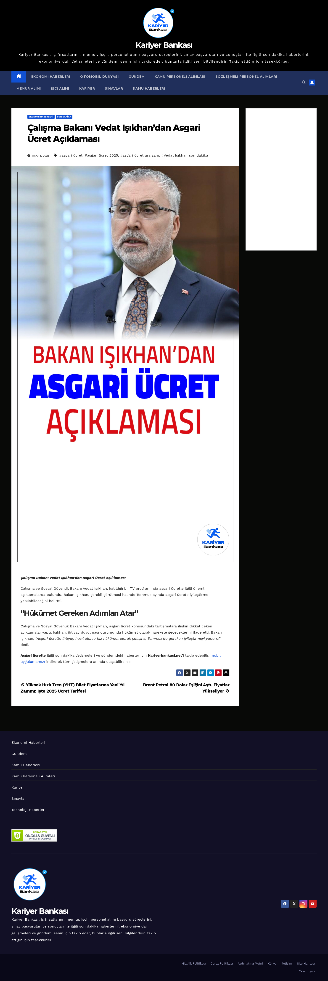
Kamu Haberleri (149, 88)
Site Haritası (306, 963)
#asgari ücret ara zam (139, 155)
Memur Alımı (28, 88)
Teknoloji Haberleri (28, 810)
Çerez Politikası (222, 963)
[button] (304, 82)
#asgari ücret (70, 155)
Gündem (137, 77)
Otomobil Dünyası (99, 77)
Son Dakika (64, 116)
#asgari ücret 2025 (101, 155)
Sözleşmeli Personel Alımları (246, 77)
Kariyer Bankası (164, 45)
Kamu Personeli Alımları (180, 77)
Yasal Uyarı (307, 971)
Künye (272, 963)
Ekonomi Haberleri (50, 77)
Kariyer (87, 88)
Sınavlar (114, 88)
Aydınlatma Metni (250, 963)
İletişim (286, 963)
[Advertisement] (281, 179)
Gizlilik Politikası (194, 963)
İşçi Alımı (60, 88)
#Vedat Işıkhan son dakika (184, 155)
